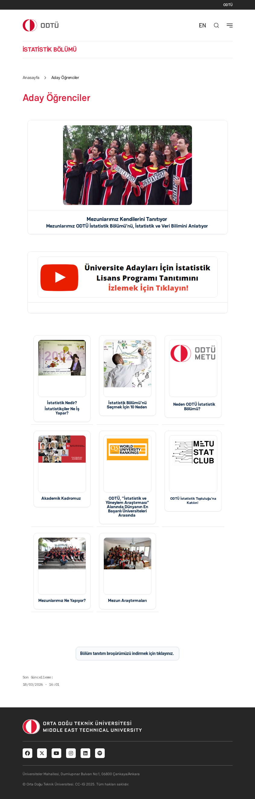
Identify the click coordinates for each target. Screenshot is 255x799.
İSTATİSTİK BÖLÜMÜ (50, 49)
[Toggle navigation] (230, 25)
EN (202, 25)
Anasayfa (31, 77)
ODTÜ (228, 4)
